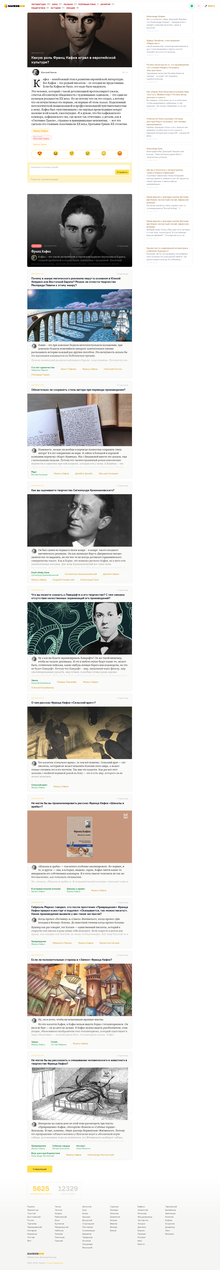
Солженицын (88, 1230)
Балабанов (170, 1210)
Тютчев (31, 1237)
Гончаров (31, 1230)
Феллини (169, 1234)
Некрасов (32, 1234)
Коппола (169, 1217)
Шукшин (86, 1217)
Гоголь (30, 1220)
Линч (167, 1230)
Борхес (141, 1230)
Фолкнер (142, 1213)
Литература (37, 274)
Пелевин (114, 1210)
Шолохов (86, 1206)
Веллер (113, 1227)
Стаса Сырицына (54, 1263)
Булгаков (59, 1223)
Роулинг (142, 1237)
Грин (84, 1210)
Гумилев (59, 1234)
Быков (113, 1230)
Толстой (31, 1213)
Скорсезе (170, 1223)
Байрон (141, 1206)
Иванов (113, 1223)
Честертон (143, 1220)
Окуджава (87, 1244)
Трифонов (87, 1237)
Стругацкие (88, 1223)
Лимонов (114, 1213)
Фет (29, 1240)
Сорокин (114, 1206)
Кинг (140, 1240)
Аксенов (86, 1240)
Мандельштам (62, 1227)
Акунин (113, 1220)
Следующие (40, 1169)
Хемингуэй (143, 1210)
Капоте (141, 1244)
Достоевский (34, 1217)
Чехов (58, 1206)
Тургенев (31, 1223)
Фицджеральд (145, 1217)
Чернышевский (34, 1227)
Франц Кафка (40, 131)
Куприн (58, 1213)
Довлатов (115, 1217)
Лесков (58, 1210)
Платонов (59, 1237)
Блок (57, 1220)
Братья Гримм (40, 144)
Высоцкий (87, 1247)
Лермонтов (32, 1210)
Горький (59, 1240)
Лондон (141, 1223)
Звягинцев (170, 1213)
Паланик (142, 1234)
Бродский (87, 1220)
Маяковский (61, 1217)
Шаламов (86, 1234)
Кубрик (168, 1220)
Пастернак (87, 1227)
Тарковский (171, 1206)
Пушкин (31, 1206)
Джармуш (170, 1227)
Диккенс (142, 1227)
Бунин (85, 1213)
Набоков (59, 1230)
